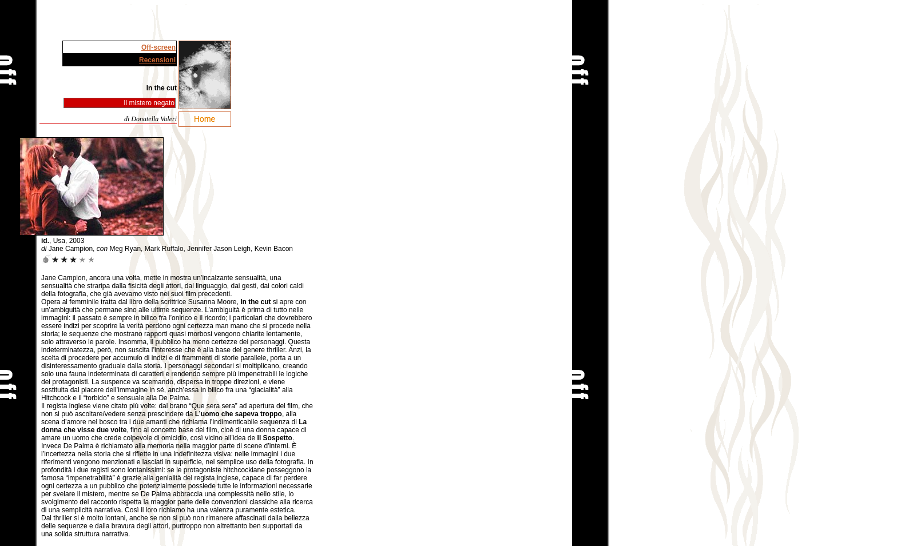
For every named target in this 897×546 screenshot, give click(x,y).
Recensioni (157, 60)
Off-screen (158, 47)
